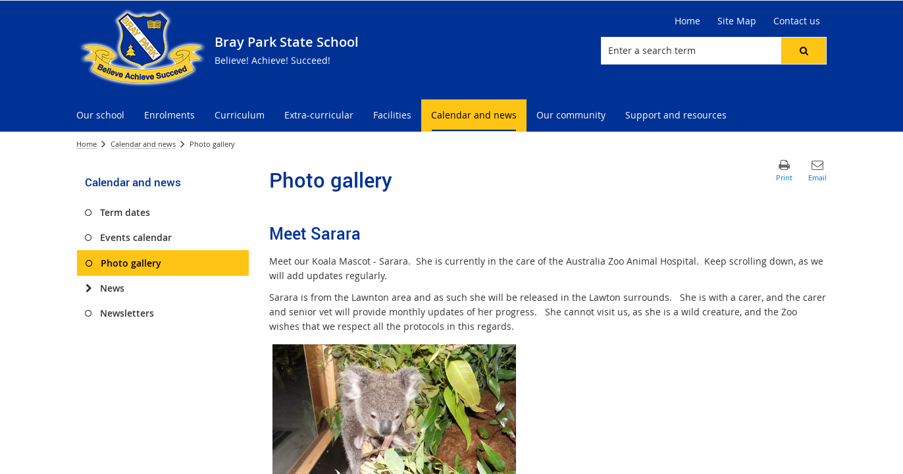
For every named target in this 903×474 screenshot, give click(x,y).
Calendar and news (143, 144)
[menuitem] (100, 115)
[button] (803, 51)
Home (86, 144)
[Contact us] (797, 21)
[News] (88, 288)
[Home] (687, 21)
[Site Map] (737, 21)
